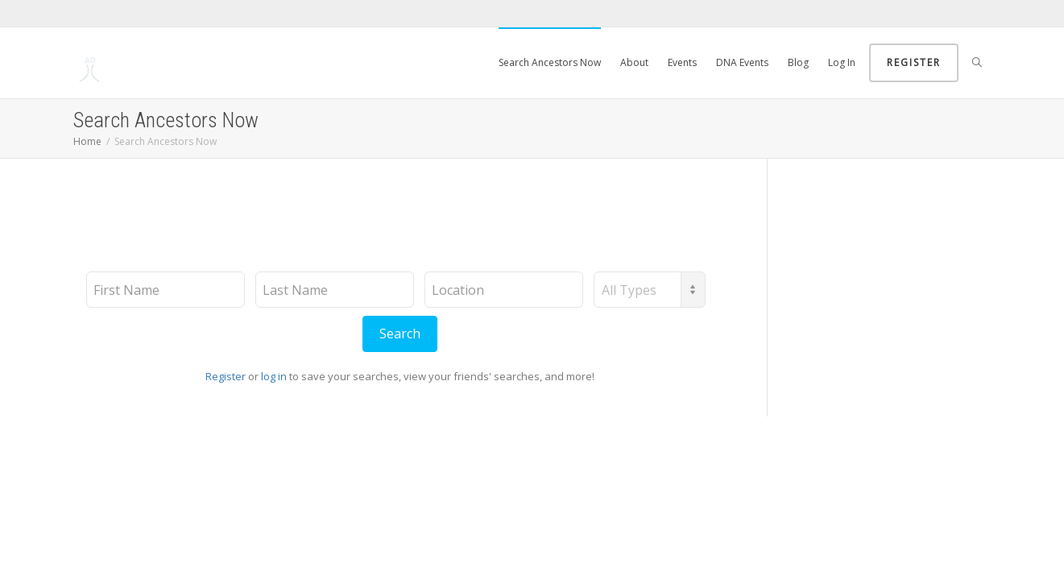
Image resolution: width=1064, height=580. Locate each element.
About (634, 62)
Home (87, 141)
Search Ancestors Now (550, 62)
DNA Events (742, 62)
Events (682, 62)
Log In (841, 62)
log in (274, 376)
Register (914, 62)
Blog (798, 62)
